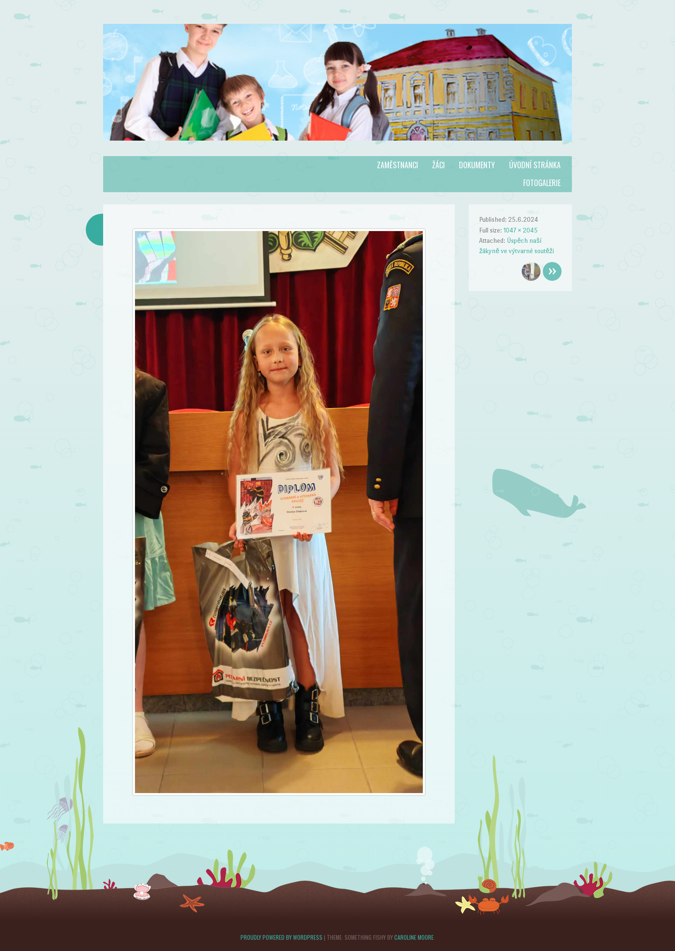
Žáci (438, 165)
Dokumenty (477, 165)
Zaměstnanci (397, 165)
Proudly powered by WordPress (281, 937)
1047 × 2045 (520, 230)
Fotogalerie (542, 182)
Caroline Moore (414, 937)
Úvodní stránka (535, 165)
